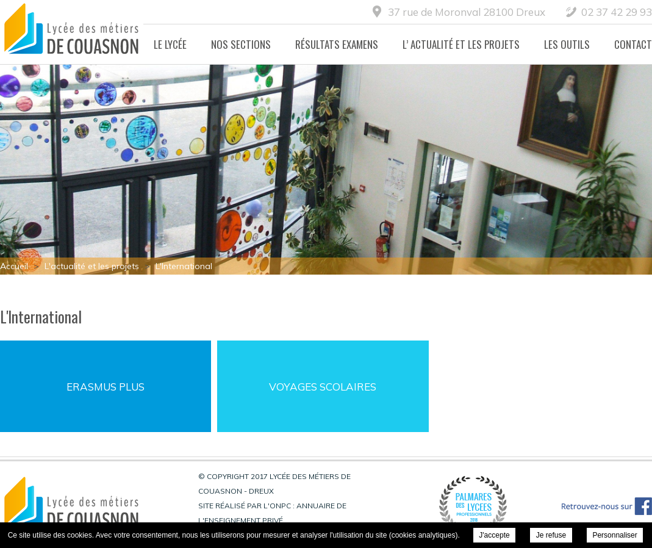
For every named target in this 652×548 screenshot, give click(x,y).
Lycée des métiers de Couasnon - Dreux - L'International (71, 32)
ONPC (280, 505)
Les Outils (567, 44)
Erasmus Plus (105, 386)
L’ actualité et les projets (461, 44)
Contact (633, 44)
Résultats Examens (336, 44)
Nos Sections (241, 44)
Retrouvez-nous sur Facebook (607, 506)
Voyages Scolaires (322, 386)
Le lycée (170, 44)
